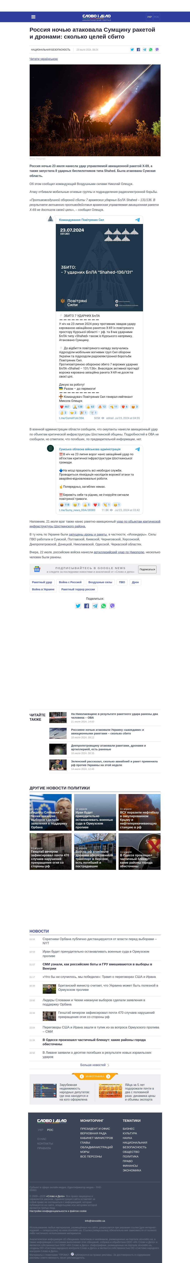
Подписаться (147, 569)
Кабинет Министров (96, 1138)
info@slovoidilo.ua (95, 1220)
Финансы (130, 1165)
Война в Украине (43, 589)
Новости (39, 931)
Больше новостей (94, 1065)
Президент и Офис (95, 1128)
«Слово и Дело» (55, 1196)
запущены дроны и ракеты (88, 534)
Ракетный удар (42, 582)
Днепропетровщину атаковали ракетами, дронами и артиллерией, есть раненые (110, 749)
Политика (131, 1156)
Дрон (135, 582)
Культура (130, 1133)
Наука (127, 1138)
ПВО (122, 582)
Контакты (45, 1143)
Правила (44, 1148)
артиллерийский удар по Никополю (119, 552)
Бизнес (129, 1128)
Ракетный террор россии (78, 589)
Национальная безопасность (50, 49)
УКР (149, 17)
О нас (41, 1139)
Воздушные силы (100, 582)
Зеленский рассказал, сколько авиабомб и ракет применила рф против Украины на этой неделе (114, 765)
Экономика (132, 1170)
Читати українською (44, 59)
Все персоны (91, 1156)
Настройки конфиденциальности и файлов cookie (58, 1211)
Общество (131, 1151)
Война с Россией (70, 582)
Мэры (84, 1151)
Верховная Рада (93, 1133)
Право (128, 1161)
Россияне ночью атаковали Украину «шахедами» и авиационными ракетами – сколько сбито (110, 733)
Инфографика (95, 1076)
